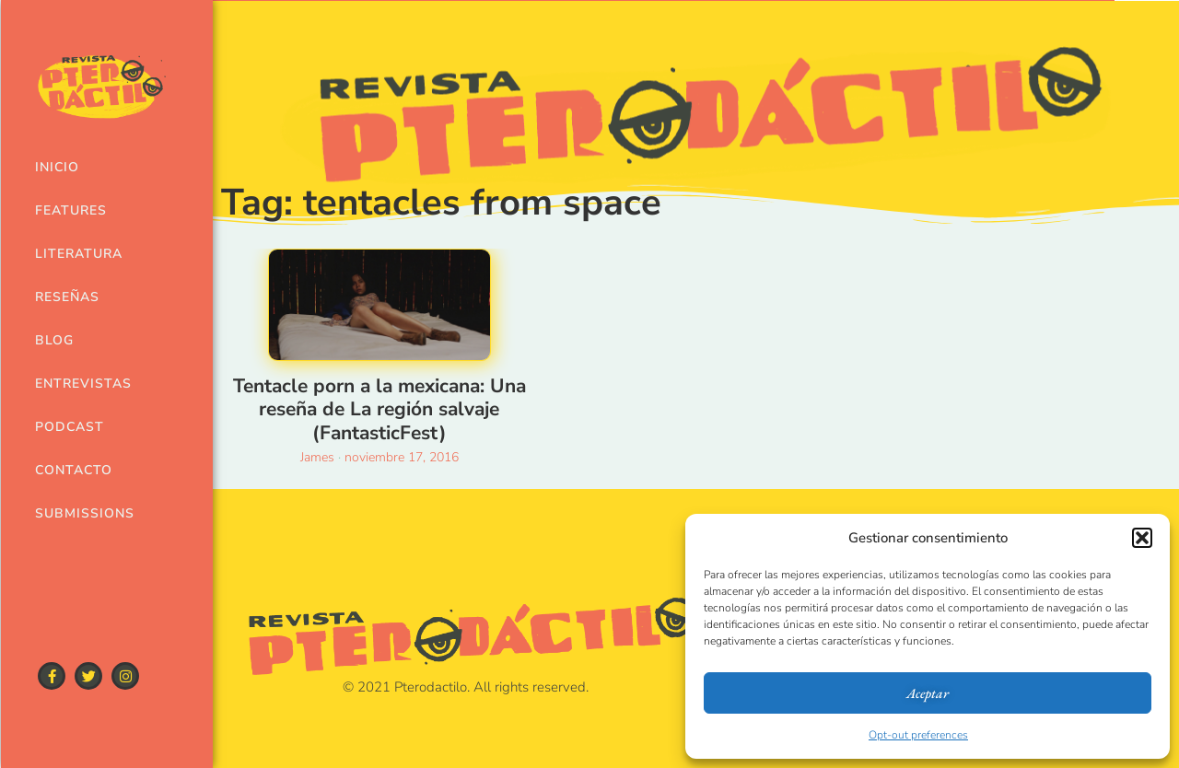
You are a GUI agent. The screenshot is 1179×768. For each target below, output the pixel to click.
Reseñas (67, 297)
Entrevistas (76, 383)
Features (71, 210)
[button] (1142, 538)
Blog (54, 340)
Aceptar (927, 693)
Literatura (76, 253)
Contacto (73, 470)
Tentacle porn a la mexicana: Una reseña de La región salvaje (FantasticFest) (379, 409)
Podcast (69, 427)
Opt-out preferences (918, 734)
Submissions (76, 513)
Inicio (57, 167)
